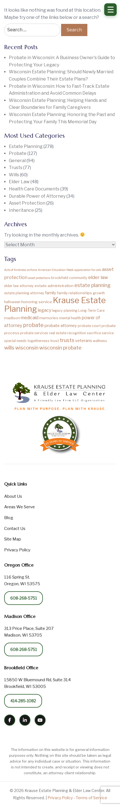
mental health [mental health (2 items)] (70, 318)
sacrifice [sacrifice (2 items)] (94, 333)
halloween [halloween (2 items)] (12, 302)
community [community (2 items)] (78, 278)
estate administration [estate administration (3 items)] (54, 285)
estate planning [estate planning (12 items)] (92, 285)
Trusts (15, 167)
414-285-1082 (23, 700)
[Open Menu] (110, 9)
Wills (14, 174)
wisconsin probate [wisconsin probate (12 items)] (60, 348)
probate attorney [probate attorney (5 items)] (61, 325)
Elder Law (19, 181)
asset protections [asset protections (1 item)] (39, 278)
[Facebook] (9, 720)
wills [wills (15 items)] (9, 348)
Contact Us (14, 528)
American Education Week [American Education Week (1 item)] (56, 270)
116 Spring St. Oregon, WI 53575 (22, 580)
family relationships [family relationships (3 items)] (74, 293)
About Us (13, 496)
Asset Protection (27, 203)
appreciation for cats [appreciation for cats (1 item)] (87, 270)
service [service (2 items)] (108, 333)
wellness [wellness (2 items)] (100, 341)
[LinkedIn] (24, 720)
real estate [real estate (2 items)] (57, 333)
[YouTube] (40, 720)
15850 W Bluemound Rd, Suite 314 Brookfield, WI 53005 (37, 683)
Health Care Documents (34, 189)
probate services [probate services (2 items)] (34, 333)
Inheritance (21, 210)
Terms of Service (91, 797)
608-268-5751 (23, 598)
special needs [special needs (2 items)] (15, 341)
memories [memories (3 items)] (48, 318)
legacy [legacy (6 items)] (44, 310)
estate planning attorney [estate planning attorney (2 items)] (24, 293)
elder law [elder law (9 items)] (98, 277)
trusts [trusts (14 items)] (67, 340)
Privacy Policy (17, 549)
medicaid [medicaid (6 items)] (29, 317)
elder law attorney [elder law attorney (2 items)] (19, 286)
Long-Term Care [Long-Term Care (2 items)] (91, 310)
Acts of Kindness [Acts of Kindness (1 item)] (15, 270)
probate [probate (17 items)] (33, 325)
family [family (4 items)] (50, 292)
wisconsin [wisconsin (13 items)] (26, 348)
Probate (18, 153)
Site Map (12, 539)
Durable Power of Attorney (37, 196)
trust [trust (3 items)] (54, 340)
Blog (8, 517)
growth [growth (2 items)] (99, 293)
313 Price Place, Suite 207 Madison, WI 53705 (29, 632)
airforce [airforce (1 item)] (32, 270)
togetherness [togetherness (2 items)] (38, 341)
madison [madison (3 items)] (12, 318)
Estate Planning (26, 146)
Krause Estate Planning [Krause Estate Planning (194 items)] (55, 304)
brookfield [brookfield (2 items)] (59, 278)
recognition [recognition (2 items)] (76, 333)
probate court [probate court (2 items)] (89, 326)
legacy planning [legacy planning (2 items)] (64, 310)
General (17, 160)
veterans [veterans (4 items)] (83, 340)
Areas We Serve (19, 506)
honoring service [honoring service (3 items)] (36, 302)
